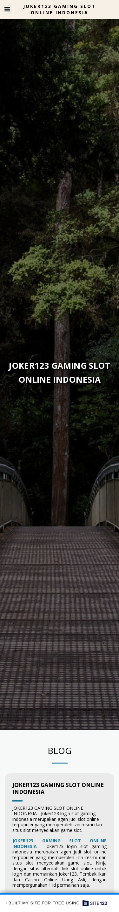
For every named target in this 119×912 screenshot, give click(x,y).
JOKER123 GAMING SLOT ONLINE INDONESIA (58, 790)
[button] (7, 9)
